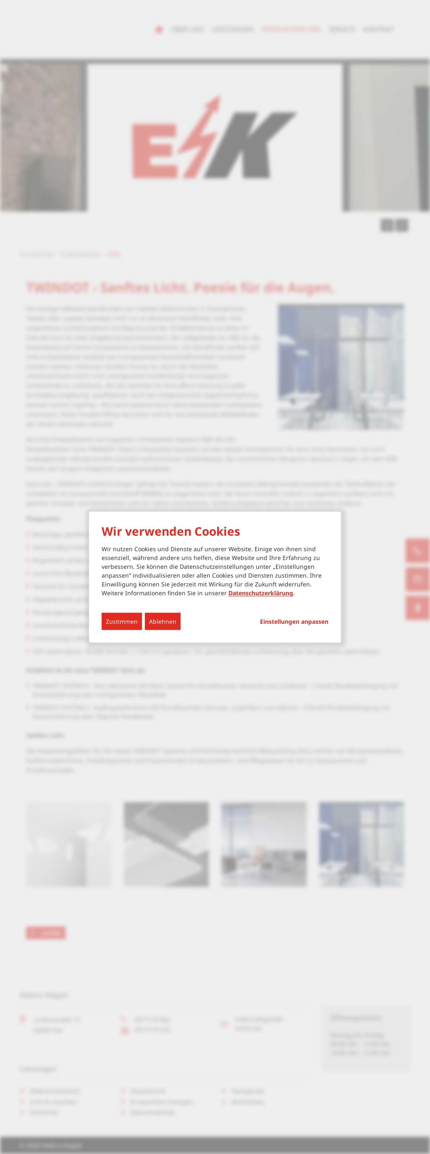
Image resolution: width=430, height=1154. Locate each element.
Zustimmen (122, 621)
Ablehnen (162, 621)
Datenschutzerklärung (260, 593)
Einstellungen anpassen (294, 621)
